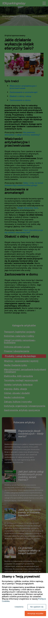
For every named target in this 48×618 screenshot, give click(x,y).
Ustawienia (19, 607)
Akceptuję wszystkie (35, 613)
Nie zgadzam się (37, 607)
